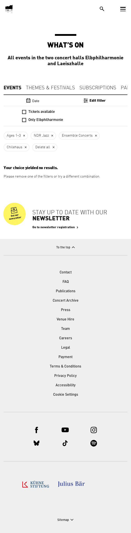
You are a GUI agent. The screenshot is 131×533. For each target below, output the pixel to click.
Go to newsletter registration (53, 227)
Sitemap (63, 520)
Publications (65, 291)
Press (65, 310)
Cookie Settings (65, 395)
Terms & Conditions (65, 366)
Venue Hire (65, 319)
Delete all (42, 147)
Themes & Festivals (50, 88)
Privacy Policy (65, 376)
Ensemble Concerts (77, 136)
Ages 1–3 (14, 136)
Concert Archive (66, 301)
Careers (65, 338)
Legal (65, 348)
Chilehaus (14, 147)
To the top (63, 247)
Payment (65, 357)
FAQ (65, 282)
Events (12, 87)
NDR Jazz (41, 136)
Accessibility (66, 385)
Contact (66, 272)
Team (65, 329)
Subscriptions (97, 88)
